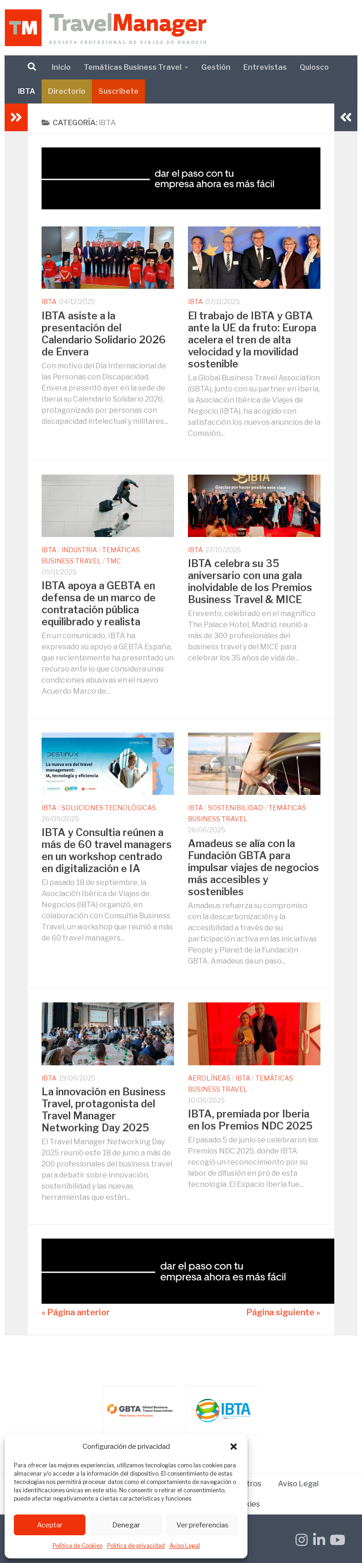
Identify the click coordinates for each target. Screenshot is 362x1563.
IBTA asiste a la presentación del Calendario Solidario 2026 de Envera (104, 334)
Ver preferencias (202, 1525)
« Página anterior (76, 1312)
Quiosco (314, 67)
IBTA (26, 91)
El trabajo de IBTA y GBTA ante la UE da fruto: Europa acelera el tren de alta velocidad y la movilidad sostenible (252, 340)
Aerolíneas (209, 1078)
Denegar (126, 1525)
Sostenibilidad (235, 808)
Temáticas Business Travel (132, 67)
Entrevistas (265, 67)
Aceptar (49, 1525)
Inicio (61, 67)
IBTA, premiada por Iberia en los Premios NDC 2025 (250, 1120)
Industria (79, 550)
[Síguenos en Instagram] (301, 1540)
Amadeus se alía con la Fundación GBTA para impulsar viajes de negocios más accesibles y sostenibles (253, 867)
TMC (113, 561)
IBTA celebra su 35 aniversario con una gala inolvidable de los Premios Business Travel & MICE (250, 581)
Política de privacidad (136, 1545)
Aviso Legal (184, 1545)
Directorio (66, 91)
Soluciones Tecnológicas (108, 808)
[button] (233, 1446)
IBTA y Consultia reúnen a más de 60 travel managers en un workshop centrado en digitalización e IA (107, 850)
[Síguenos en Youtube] (337, 1540)
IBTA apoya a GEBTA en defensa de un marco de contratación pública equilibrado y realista (99, 604)
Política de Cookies (78, 1545)
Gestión (215, 67)
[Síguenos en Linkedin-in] (319, 1540)
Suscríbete (118, 91)
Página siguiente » (283, 1312)
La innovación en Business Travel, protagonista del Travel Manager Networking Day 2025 (104, 1110)
